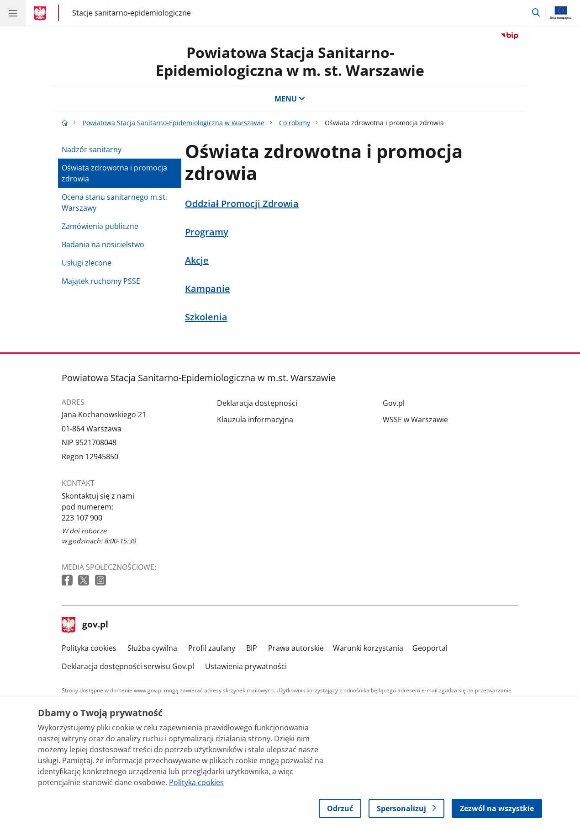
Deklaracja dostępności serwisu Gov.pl (128, 666)
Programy (206, 232)
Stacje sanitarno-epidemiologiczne (131, 12)
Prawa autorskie (296, 648)
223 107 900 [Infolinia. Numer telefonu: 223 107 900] (82, 518)
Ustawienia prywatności (246, 666)
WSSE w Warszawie (415, 419)
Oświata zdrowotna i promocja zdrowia (114, 173)
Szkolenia (206, 317)
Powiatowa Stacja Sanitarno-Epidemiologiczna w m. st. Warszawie (290, 61)
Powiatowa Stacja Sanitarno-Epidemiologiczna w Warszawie (173, 122)
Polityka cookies (89, 648)
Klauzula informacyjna (255, 419)
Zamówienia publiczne (100, 226)
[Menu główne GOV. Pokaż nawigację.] (13, 13)
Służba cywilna (152, 648)
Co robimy (294, 122)
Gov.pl (394, 403)
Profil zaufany (211, 648)
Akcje (197, 260)
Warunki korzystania (368, 648)
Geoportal (430, 648)
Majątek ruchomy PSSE (101, 281)
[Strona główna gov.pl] (41, 13)
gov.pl (85, 625)
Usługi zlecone (86, 263)
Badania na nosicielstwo (103, 244)
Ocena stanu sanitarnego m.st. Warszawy (114, 202)
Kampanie (207, 289)
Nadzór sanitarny (91, 149)
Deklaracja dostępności (257, 403)
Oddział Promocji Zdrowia (242, 204)
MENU (290, 99)
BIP (251, 648)
